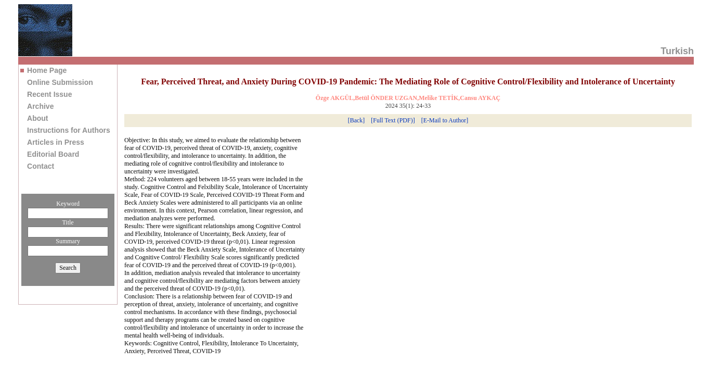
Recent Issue (49, 94)
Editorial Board (53, 154)
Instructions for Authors (68, 130)
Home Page (47, 70)
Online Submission (60, 82)
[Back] (356, 120)
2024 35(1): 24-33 (408, 105)
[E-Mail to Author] (445, 120)
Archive (40, 106)
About (37, 118)
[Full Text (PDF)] (393, 120)
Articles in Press (55, 142)
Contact (40, 166)
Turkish (677, 51)
